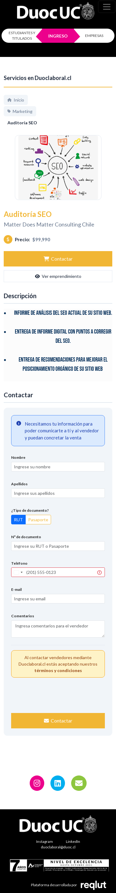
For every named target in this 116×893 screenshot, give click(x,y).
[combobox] (17, 579)
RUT (18, 526)
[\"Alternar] (106, 7)
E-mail (16, 596)
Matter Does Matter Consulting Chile (49, 231)
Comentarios (22, 623)
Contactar (58, 266)
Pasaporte (38, 526)
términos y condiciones (58, 677)
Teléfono (19, 570)
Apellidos (19, 491)
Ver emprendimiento (58, 283)
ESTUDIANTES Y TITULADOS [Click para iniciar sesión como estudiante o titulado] (22, 35)
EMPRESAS (94, 35)
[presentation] (58, 701)
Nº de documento (26, 543)
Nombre (18, 464)
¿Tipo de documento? (30, 517)
